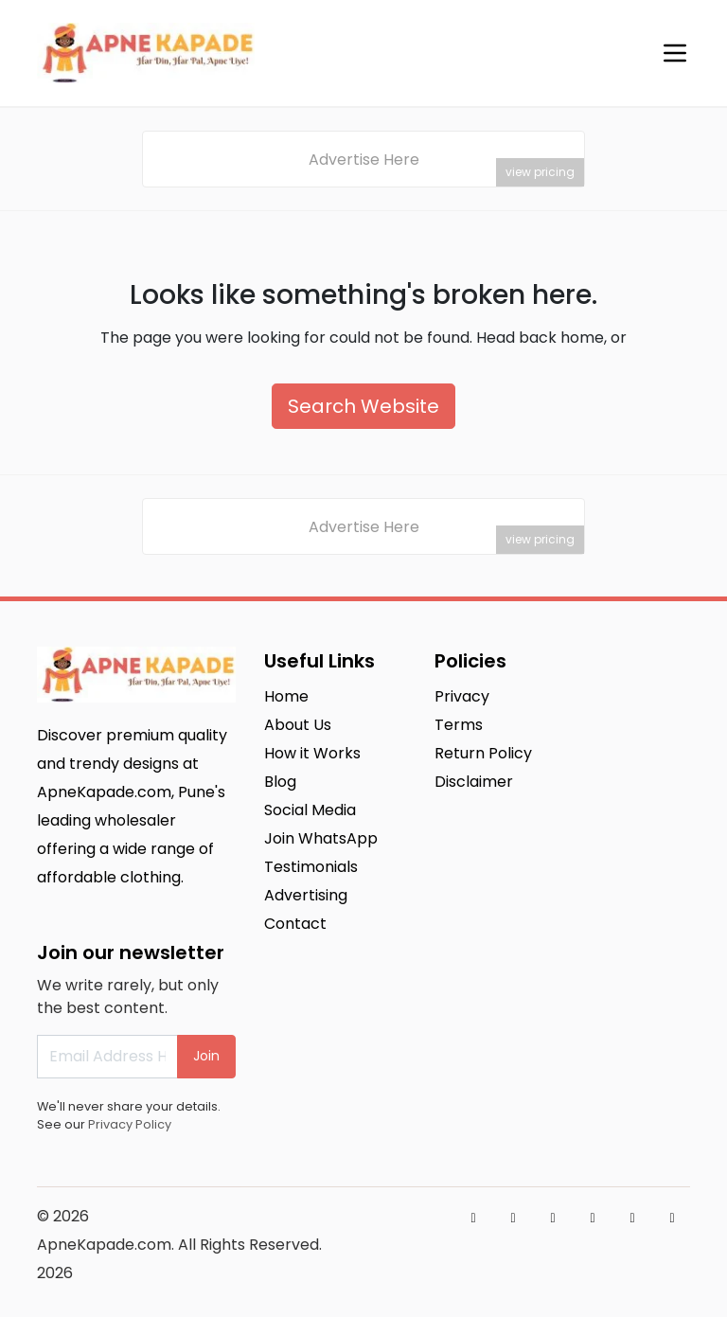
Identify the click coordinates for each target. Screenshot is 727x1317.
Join (206, 1055)
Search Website (363, 406)
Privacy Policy (129, 1124)
